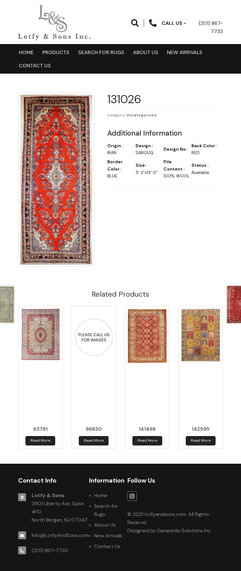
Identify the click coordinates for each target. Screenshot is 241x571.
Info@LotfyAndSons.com (60, 535)
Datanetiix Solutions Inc (184, 530)
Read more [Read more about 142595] (201, 440)
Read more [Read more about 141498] (147, 440)
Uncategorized (141, 115)
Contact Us (35, 65)
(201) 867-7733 (49, 550)
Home (26, 52)
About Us (145, 52)
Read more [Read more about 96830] (94, 440)
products (55, 52)
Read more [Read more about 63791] (40, 440)
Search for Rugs (101, 52)
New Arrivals (184, 52)
